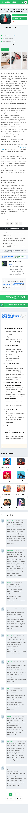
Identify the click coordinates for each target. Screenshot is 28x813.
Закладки (16, 21)
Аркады (14, 35)
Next (19, 798)
